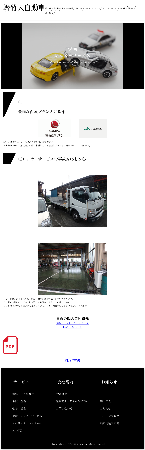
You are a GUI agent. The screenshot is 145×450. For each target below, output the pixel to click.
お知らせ (105, 408)
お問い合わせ (49, 13)
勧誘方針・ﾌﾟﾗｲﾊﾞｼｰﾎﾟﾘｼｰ (71, 401)
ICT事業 (122, 8)
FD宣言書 (72, 360)
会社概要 (130, 8)
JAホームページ (72, 327)
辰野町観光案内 (109, 423)
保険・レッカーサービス (92, 8)
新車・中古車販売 (67, 8)
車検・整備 (48, 8)
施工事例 (57, 8)
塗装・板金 (79, 8)
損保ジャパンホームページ (72, 323)
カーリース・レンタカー (110, 8)
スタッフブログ (109, 416)
